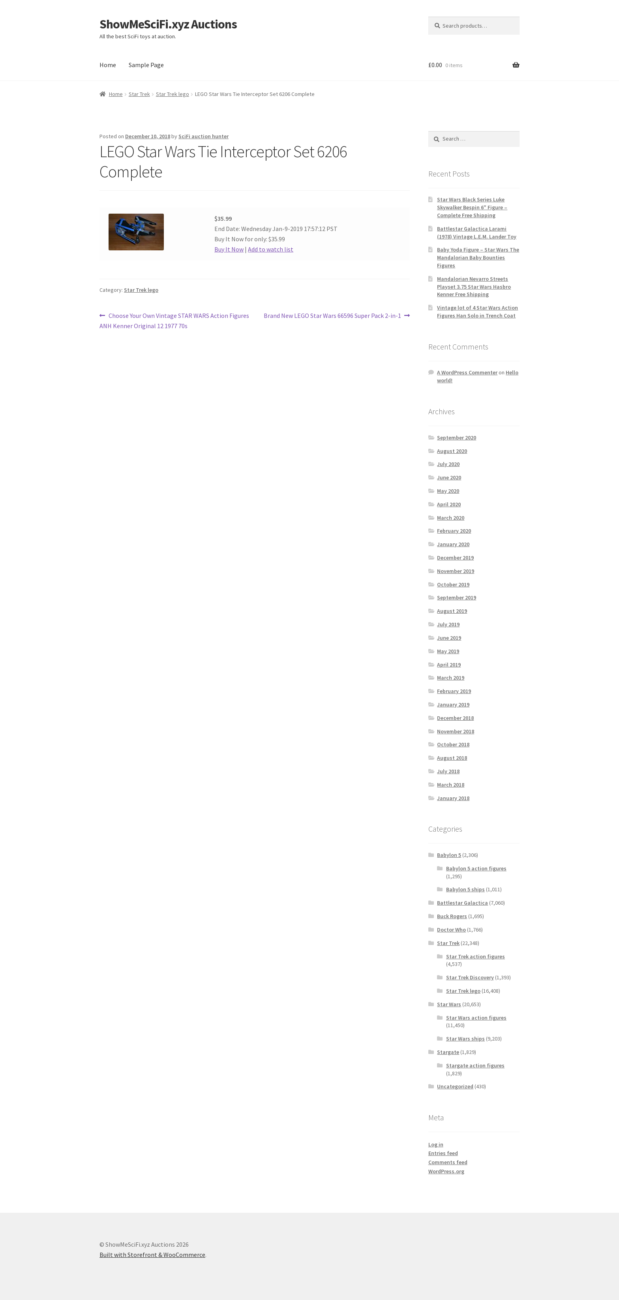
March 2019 (450, 677)
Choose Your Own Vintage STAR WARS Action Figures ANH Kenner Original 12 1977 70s (174, 320)
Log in (435, 1144)
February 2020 (454, 530)
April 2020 (449, 504)
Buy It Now (229, 249)
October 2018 (453, 744)
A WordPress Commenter (467, 372)
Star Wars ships (465, 1038)
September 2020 (456, 437)
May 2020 (448, 490)
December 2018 (455, 717)
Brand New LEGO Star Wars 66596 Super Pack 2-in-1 (332, 316)
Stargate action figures (475, 1065)
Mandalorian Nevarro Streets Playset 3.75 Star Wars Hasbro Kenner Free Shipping (474, 286)
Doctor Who (451, 929)
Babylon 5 (449, 855)
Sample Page (146, 65)
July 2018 (448, 771)
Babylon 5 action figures (476, 868)
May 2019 (448, 651)
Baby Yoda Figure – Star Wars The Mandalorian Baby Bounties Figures (478, 257)
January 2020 (453, 544)
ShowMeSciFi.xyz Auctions (168, 24)
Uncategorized (455, 1086)
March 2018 (450, 784)
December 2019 (455, 557)
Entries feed (443, 1153)
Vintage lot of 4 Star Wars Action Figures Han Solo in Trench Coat (477, 311)
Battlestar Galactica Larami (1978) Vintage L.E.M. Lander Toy (476, 232)
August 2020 (452, 451)
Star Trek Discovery (470, 977)
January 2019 (453, 704)
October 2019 (453, 584)
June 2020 (449, 477)
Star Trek (139, 94)
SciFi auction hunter (203, 136)
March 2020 (450, 517)
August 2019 (452, 610)
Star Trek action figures (475, 956)
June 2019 (449, 637)
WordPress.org (446, 1171)
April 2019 (449, 664)
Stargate (448, 1052)
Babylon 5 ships (465, 889)
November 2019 (455, 571)
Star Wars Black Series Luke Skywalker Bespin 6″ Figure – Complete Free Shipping (472, 207)
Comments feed (447, 1162)
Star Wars (449, 1004)
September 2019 (456, 597)
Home (107, 65)
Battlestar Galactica (462, 902)
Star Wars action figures (476, 1017)
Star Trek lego (172, 94)
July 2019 (448, 624)
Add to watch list (270, 249)
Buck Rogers (452, 916)
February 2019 (454, 691)
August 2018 (452, 757)
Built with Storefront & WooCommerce (152, 1255)
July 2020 (448, 464)
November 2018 (455, 731)
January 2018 (453, 798)
